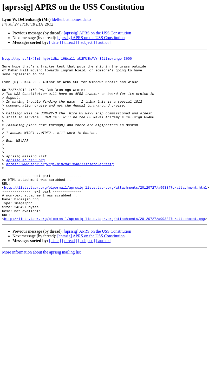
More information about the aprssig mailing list (41, 285)
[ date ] (55, 42)
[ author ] (104, 42)
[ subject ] (86, 42)
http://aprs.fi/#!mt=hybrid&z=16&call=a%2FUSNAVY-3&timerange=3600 (67, 60)
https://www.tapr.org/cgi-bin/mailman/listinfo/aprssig (60, 186)
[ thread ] (69, 42)
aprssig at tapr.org (25, 182)
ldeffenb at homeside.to (71, 19)
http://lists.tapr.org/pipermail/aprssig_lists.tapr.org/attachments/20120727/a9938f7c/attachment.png (104, 252)
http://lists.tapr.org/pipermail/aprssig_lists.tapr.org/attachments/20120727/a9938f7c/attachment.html (105, 214)
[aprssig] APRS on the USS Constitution (97, 33)
